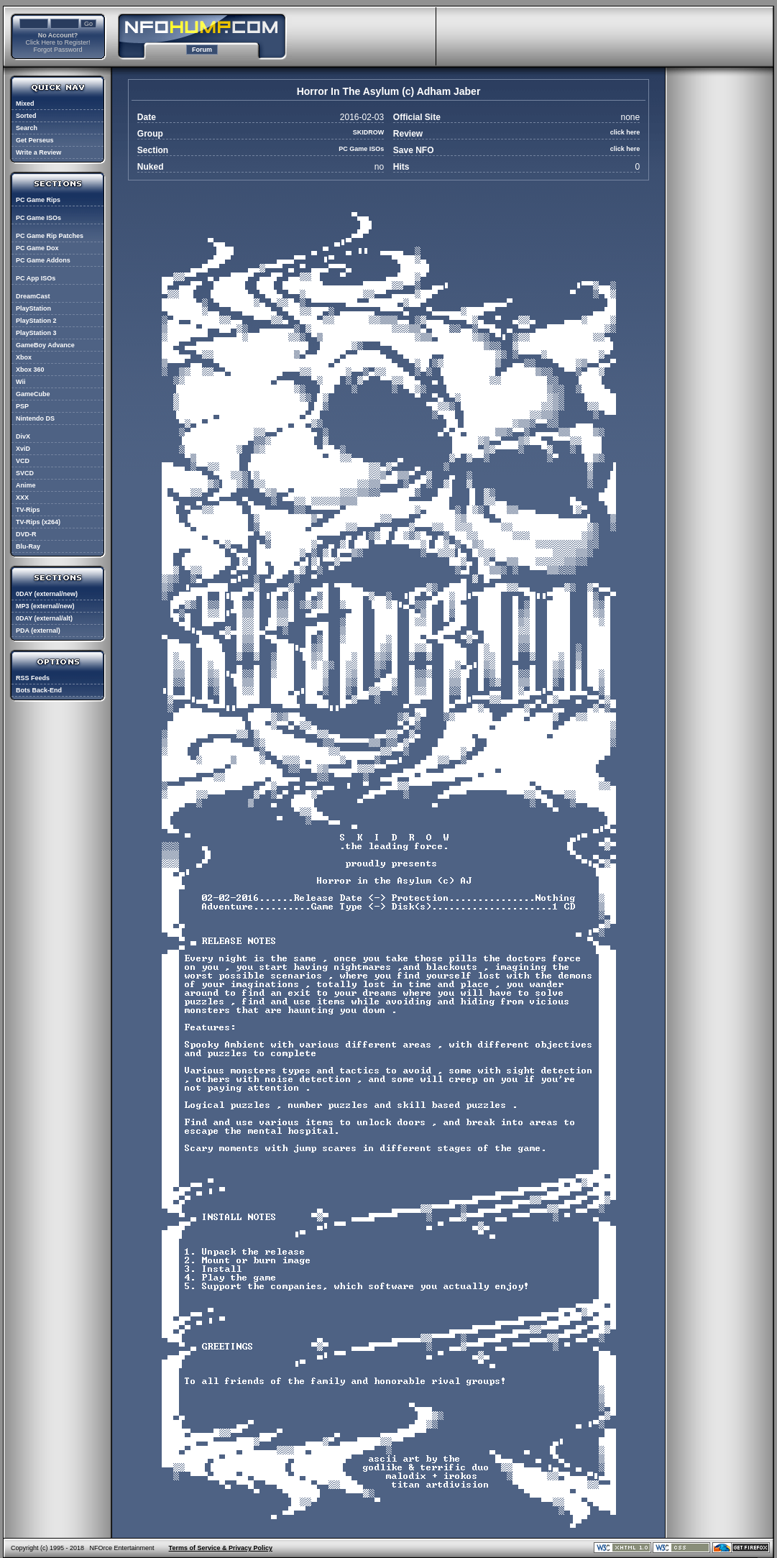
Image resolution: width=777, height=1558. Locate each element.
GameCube (33, 394)
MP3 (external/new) (45, 606)
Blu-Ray (28, 546)
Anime (26, 485)
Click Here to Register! (57, 42)
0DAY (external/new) (47, 593)
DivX (23, 436)
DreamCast (33, 296)
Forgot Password (57, 49)
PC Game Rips (38, 199)
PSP (22, 406)
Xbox (24, 357)
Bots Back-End (39, 690)
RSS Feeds (33, 678)
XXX (22, 497)
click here (625, 132)
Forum (202, 49)
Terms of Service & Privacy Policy (220, 1548)
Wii (20, 381)
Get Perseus (35, 140)
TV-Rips (28, 509)
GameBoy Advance (45, 345)
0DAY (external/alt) (44, 618)
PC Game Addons (43, 260)
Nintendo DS (35, 418)
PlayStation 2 (36, 320)
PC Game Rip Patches (49, 235)
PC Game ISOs (38, 217)
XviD (23, 448)
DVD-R (26, 534)
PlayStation (33, 308)
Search (26, 128)
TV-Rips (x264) (38, 522)
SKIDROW (369, 132)
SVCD (25, 473)
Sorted (26, 115)
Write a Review (38, 152)
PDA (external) (38, 630)
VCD (22, 460)
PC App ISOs (35, 278)
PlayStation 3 (36, 332)
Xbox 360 (30, 369)
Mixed (25, 103)
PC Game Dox (37, 248)
